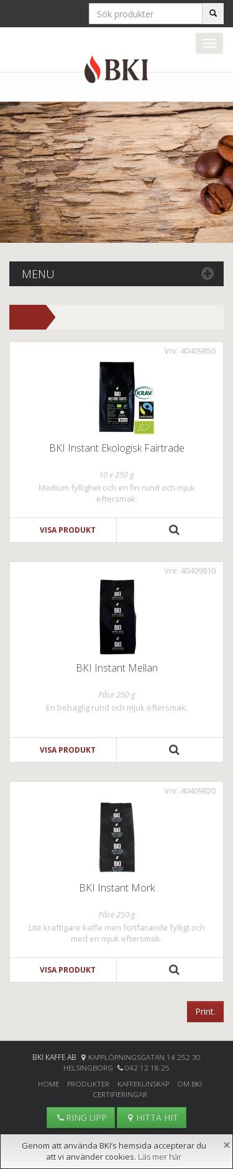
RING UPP (81, 1117)
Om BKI (189, 1083)
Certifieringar (120, 1094)
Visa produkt (68, 530)
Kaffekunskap (143, 1083)
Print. (205, 1011)
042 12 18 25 (147, 1067)
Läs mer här (159, 1156)
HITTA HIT (151, 1117)
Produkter (88, 1083)
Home (48, 1083)
